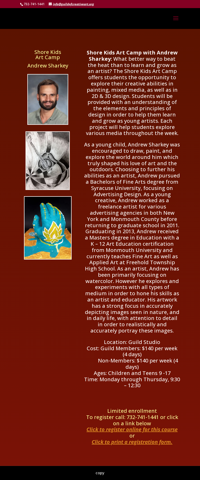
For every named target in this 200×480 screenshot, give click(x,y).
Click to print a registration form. (132, 441)
